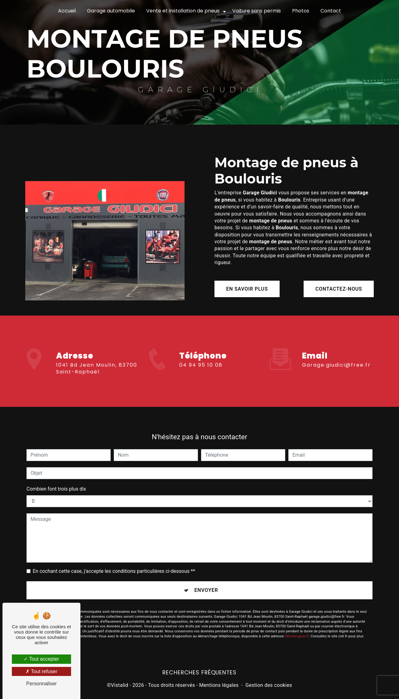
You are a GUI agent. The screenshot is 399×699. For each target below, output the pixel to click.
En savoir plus (248, 289)
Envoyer (206, 583)
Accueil (67, 10)
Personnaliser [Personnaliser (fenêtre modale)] (41, 683)
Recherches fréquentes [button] (199, 673)
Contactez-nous (338, 289)
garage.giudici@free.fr (336, 357)
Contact (330, 10)
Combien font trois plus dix (56, 482)
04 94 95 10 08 (201, 372)
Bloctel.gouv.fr (297, 629)
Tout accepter (41, 659)
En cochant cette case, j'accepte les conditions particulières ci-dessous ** (114, 564)
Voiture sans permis (256, 10)
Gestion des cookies (268, 685)
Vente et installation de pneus (182, 10)
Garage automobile (111, 10)
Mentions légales (218, 685)
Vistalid (119, 685)
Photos (300, 10)
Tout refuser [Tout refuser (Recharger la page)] (41, 671)
